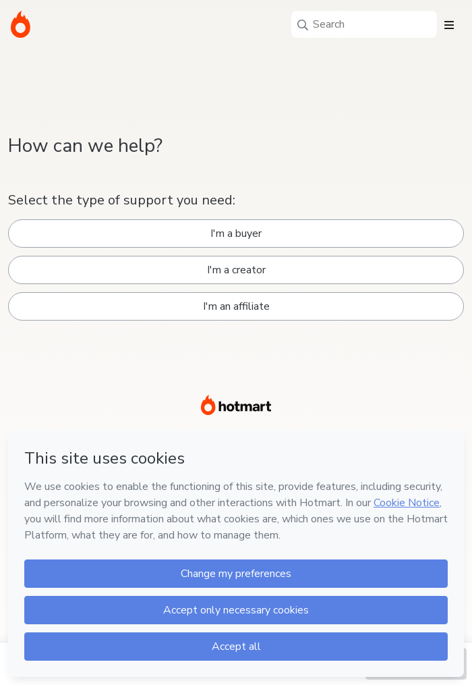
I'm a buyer (236, 233)
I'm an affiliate (236, 306)
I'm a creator (236, 270)
